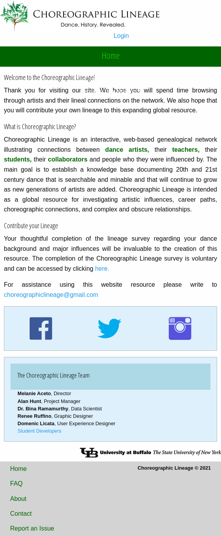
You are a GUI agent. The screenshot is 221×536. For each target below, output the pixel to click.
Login (121, 35)
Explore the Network (111, 91)
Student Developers (39, 431)
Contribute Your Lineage (111, 73)
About (18, 498)
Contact (21, 513)
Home (111, 55)
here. (102, 268)
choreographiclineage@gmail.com (51, 294)
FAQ (16, 483)
